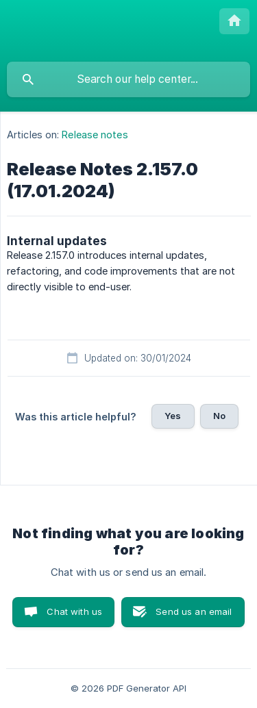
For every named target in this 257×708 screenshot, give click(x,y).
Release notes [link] (94, 134)
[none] (234, 21)
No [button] (219, 415)
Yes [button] (172, 415)
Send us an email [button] (194, 611)
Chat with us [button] (74, 611)
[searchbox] (128, 79)
